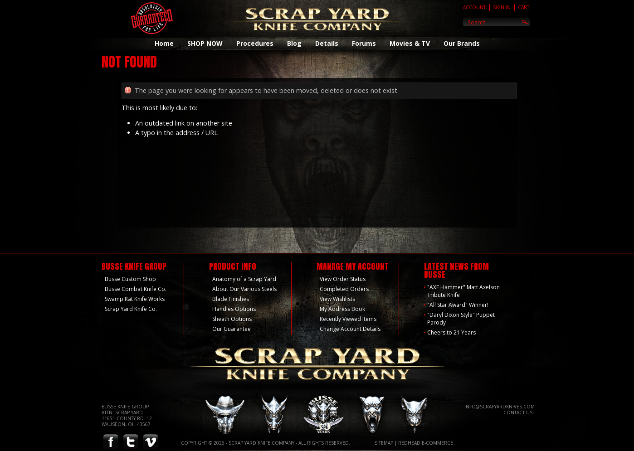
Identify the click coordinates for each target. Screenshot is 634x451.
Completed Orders (344, 289)
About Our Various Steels (244, 289)
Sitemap (384, 443)
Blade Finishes (230, 299)
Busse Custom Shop (130, 279)
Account (474, 7)
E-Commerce (437, 443)
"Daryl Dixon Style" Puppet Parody (461, 318)
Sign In (502, 7)
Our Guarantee (231, 329)
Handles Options (234, 309)
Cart (523, 7)
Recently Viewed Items (348, 319)
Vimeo (150, 442)
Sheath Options (232, 319)
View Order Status (343, 279)
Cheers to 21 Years (451, 332)
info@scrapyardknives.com (499, 406)
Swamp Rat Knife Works (135, 299)
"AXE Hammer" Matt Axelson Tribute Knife (463, 291)
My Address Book (342, 309)
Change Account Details (350, 329)
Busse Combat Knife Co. (135, 289)
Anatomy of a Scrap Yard (244, 279)
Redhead (409, 443)
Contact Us (517, 412)
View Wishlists (337, 299)
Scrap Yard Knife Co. (131, 309)
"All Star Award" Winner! (457, 305)
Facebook (111, 442)
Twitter (131, 442)
